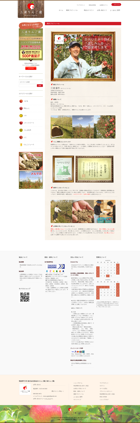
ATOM (105, 397)
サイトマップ (77, 399)
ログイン (102, 385)
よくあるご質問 (115, 10)
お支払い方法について (80, 388)
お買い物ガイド (102, 10)
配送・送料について (79, 391)
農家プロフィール (72, 10)
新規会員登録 (92, 5)
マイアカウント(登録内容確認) (30, 65)
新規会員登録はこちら (31, 63)
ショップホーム (78, 383)
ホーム (61, 10)
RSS (101, 397)
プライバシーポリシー (106, 391)
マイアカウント (81, 5)
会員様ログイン (104, 5)
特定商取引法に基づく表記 (81, 385)
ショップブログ (104, 399)
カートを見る (103, 388)
